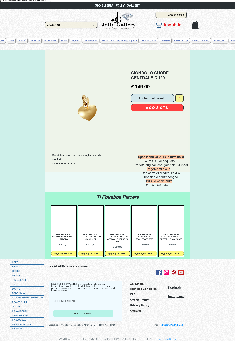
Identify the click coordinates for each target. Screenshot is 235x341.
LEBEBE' (16, 271)
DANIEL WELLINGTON (22, 324)
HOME (15, 262)
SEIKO (15, 284)
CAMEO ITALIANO (20, 315)
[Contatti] (137, 310)
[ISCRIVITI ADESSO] (83, 313)
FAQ (133, 294)
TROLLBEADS (19, 280)
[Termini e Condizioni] (144, 288)
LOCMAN (16, 289)
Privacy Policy (140, 305)
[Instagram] (166, 272)
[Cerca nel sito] (67, 25)
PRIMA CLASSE (19, 311)
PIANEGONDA (19, 320)
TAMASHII (17, 306)
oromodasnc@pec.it (167, 339)
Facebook (174, 288)
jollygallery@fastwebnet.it (171, 324)
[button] (170, 25)
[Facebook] (159, 272)
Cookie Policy (139, 299)
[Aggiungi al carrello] (63, 254)
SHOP (15, 266)
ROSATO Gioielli (19, 302)
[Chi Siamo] (143, 283)
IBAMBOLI (17, 329)
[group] (117, 231)
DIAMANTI (17, 275)
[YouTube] (181, 272)
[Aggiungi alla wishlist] (179, 98)
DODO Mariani (19, 293)
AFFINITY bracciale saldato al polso (28, 297)
